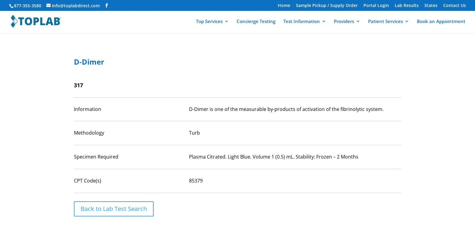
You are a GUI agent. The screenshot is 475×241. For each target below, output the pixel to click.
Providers (344, 21)
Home (284, 5)
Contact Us (454, 5)
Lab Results (407, 5)
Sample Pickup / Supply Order (327, 5)
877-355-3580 (27, 5)
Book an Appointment (441, 21)
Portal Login (376, 5)
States (430, 5)
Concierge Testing (256, 21)
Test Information (301, 21)
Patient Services (385, 21)
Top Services (209, 21)
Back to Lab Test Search (114, 209)
